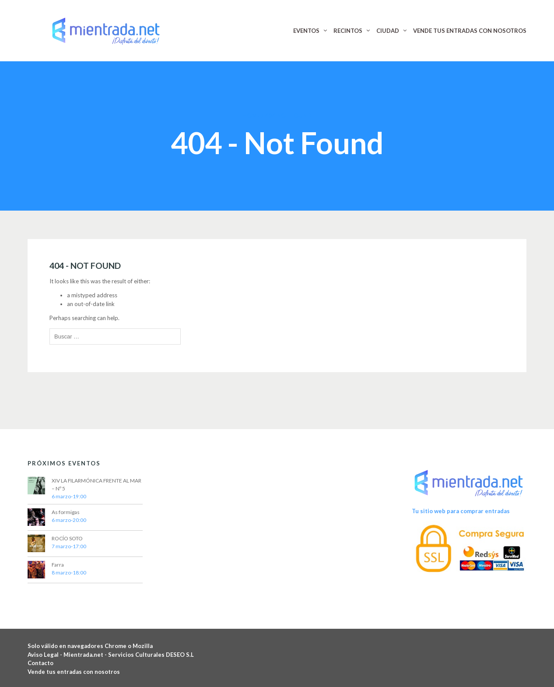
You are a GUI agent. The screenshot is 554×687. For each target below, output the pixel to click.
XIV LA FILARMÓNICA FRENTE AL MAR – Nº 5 (96, 484)
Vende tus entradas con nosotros (74, 671)
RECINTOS (347, 30)
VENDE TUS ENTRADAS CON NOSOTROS (469, 30)
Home (251, 115)
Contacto (40, 662)
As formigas (66, 512)
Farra (58, 564)
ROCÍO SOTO (67, 538)
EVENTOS (306, 30)
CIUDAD (387, 30)
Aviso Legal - (45, 654)
